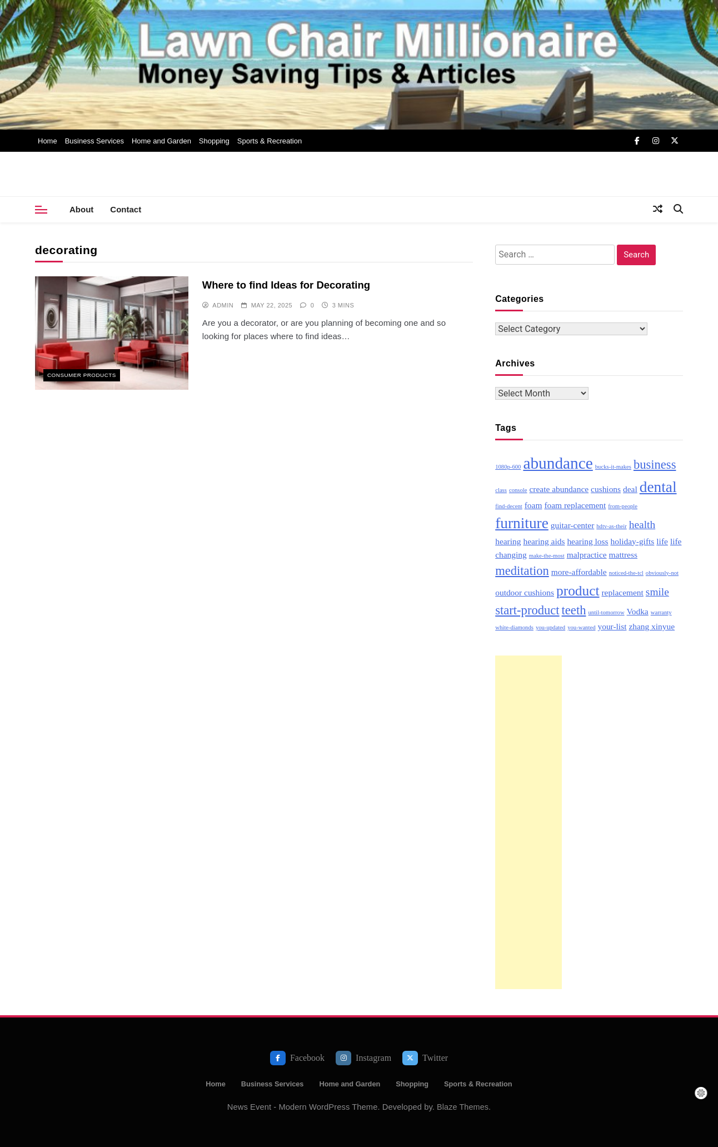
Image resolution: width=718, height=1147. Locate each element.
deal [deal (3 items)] (630, 489)
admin (222, 305)
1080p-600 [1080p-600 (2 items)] (508, 467)
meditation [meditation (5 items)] (522, 571)
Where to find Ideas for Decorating (286, 285)
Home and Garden (161, 141)
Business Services (94, 141)
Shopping (214, 141)
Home (47, 141)
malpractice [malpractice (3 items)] (587, 554)
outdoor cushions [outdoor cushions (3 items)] (524, 592)
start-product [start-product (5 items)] (527, 610)
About (81, 209)
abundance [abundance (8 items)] (557, 463)
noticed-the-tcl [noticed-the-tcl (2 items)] (626, 573)
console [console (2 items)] (518, 490)
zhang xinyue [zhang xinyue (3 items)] (652, 626)
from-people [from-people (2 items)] (622, 506)
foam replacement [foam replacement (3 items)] (575, 505)
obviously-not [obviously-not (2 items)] (662, 573)
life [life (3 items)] (662, 541)
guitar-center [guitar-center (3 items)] (572, 525)
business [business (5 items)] (655, 464)
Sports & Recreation (269, 141)
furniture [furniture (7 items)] (522, 523)
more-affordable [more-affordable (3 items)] (579, 572)
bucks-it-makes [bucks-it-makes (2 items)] (613, 467)
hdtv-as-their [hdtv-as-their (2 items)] (611, 526)
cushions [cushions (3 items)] (606, 489)
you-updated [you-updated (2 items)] (550, 627)
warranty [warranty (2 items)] (661, 612)
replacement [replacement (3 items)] (622, 592)
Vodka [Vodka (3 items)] (638, 611)
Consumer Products (81, 375)
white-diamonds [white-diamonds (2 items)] (514, 627)
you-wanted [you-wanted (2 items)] (581, 627)
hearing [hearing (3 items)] (508, 541)
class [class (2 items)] (501, 490)
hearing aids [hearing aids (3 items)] (544, 541)
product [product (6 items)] (577, 590)
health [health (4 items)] (642, 524)
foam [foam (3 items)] (533, 505)
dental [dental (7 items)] (658, 487)
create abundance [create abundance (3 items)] (559, 489)
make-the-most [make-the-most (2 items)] (547, 556)
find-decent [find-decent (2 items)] (508, 506)
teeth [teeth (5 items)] (574, 610)
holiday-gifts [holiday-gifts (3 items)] (633, 541)
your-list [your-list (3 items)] (611, 626)
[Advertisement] (528, 822)
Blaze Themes (462, 1107)
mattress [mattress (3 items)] (623, 554)
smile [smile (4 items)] (657, 592)
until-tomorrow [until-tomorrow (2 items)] (606, 612)
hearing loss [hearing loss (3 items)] (587, 541)
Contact (125, 209)
